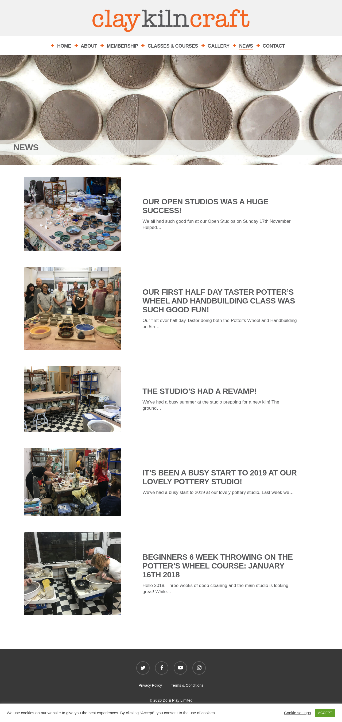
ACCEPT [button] (325, 713)
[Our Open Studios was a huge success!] (72, 214)
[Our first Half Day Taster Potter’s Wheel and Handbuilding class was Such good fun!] (72, 312)
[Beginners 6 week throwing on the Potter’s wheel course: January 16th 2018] (72, 577)
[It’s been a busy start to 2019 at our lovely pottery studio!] (72, 486)
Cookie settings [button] (297, 713)
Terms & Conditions (187, 685)
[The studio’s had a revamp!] (72, 403)
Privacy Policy (150, 685)
